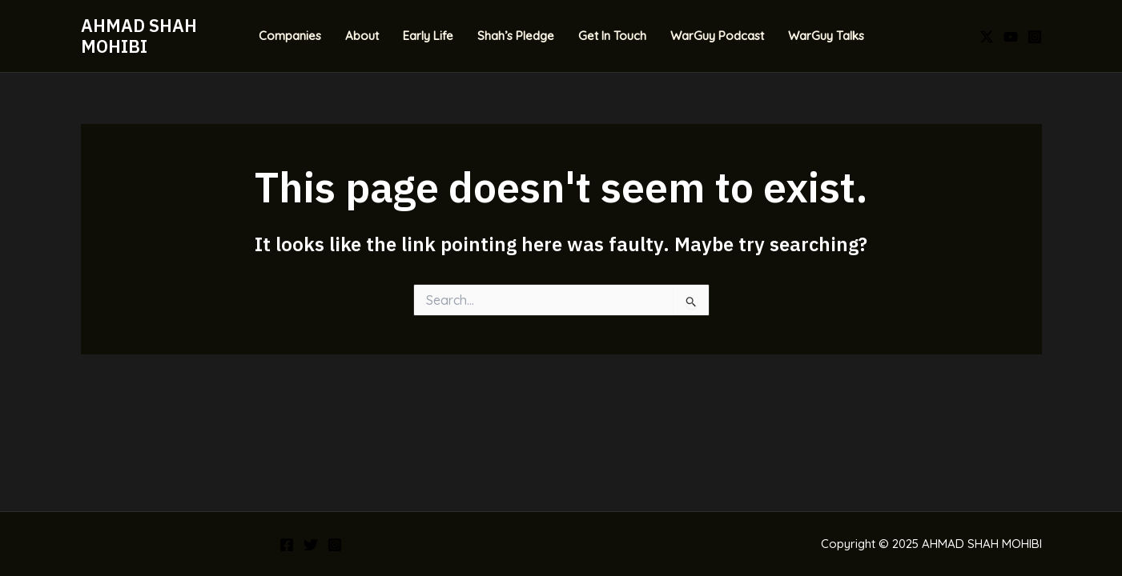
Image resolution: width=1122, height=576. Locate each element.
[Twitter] (311, 545)
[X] (986, 37)
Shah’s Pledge (515, 35)
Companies (290, 35)
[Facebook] (286, 545)
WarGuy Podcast (717, 35)
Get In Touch (612, 35)
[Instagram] (1034, 37)
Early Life (428, 35)
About (362, 35)
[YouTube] (1010, 37)
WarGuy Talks (826, 35)
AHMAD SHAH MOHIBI (139, 36)
